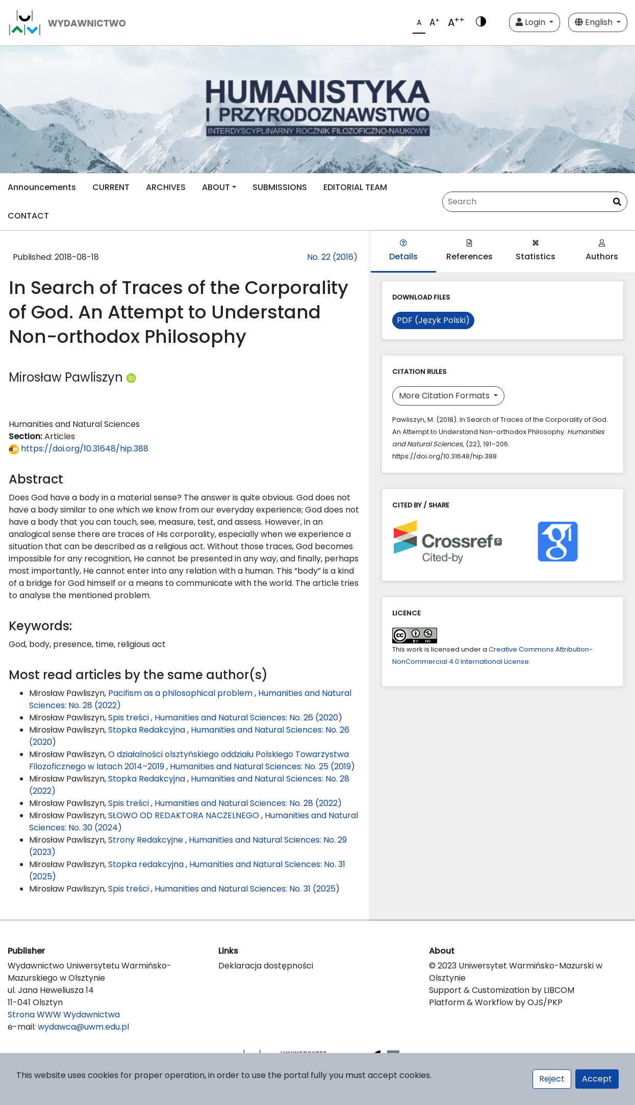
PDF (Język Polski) (433, 320)
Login (531, 22)
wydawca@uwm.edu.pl (83, 1027)
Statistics (535, 250)
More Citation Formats (445, 395)
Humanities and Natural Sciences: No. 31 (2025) (247, 889)
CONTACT (28, 216)
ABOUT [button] (216, 187)
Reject (552, 1079)
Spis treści (129, 717)
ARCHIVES (166, 187)
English (595, 22)
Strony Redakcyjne (146, 840)
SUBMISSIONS (279, 187)
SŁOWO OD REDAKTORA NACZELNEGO (184, 815)
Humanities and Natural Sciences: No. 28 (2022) (248, 803)
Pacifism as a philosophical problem (181, 693)
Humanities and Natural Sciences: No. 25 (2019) (262, 766)
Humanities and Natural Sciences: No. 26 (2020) (248, 717)
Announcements (42, 187)
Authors (602, 250)
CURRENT (111, 187)
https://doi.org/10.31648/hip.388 (78, 448)
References (469, 250)
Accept (597, 1079)
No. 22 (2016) (332, 257)
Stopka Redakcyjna (147, 730)
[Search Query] (535, 201)
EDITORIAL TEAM (355, 187)
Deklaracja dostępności (265, 966)
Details (403, 250)
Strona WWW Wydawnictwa (64, 1014)
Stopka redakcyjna (147, 864)
